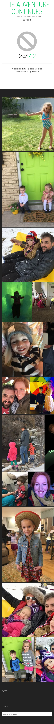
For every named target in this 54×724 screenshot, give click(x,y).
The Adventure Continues (27, 8)
